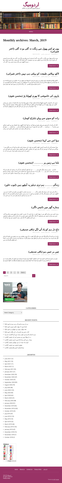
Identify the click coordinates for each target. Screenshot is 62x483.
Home (16, 469)
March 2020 (8, 398)
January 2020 (9, 403)
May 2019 (7, 419)
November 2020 (9, 377)
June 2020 (8, 390)
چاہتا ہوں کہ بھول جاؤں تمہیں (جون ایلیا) (16, 327)
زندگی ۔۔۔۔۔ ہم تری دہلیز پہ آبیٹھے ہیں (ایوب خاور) (32, 185)
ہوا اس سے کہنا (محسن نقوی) (43, 140)
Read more (52, 66)
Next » (23, 272)
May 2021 (7, 361)
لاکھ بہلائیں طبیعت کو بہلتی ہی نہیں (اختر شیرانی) (32, 73)
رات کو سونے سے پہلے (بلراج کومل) (41, 118)
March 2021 (8, 366)
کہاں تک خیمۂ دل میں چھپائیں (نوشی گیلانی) (16, 342)
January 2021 (9, 372)
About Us (22, 469)
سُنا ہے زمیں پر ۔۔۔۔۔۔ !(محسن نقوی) (38, 162)
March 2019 (8, 424)
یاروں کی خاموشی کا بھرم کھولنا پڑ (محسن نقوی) (33, 96)
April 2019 (8, 421)
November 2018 (9, 435)
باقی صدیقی (47, 232)
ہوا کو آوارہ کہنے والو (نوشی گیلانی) (14, 348)
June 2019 (8, 416)
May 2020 (7, 393)
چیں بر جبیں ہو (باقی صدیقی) (43, 251)
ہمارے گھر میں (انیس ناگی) (45, 207)
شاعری (42, 54)
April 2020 (8, 395)
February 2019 (9, 427)
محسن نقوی (43, 98)
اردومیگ (31, 4)
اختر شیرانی (47, 54)
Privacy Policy (37, 469)
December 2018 (9, 432)
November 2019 (9, 408)
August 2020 (8, 385)
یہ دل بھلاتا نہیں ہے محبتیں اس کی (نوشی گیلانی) (18, 337)
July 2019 (7, 414)
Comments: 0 (54, 54)
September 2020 (10, 382)
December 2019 (9, 406)
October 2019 (9, 411)
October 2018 (9, 437)
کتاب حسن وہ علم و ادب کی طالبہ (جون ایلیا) (17, 332)
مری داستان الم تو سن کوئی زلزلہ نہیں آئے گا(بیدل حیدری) (20, 334)
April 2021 (8, 364)
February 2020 (9, 401)
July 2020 (7, 387)
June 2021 (8, 359)
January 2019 (9, 429)
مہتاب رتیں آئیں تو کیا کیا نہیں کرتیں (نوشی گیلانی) (18, 340)
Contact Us (29, 469)
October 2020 (9, 379)
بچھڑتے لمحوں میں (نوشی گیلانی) (13, 345)
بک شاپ (45, 469)
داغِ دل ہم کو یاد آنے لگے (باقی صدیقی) (39, 229)
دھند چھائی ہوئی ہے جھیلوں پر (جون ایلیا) (15, 329)
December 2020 (9, 374)
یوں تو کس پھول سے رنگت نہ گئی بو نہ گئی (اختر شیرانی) (34, 50)
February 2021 (9, 369)
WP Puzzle (56, 479)
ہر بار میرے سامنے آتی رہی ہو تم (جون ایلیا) (16, 324)
